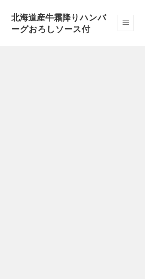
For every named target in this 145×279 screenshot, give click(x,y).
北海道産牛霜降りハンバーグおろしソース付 (58, 22)
